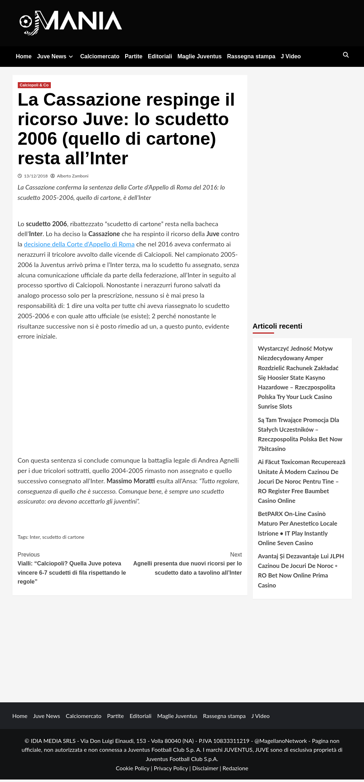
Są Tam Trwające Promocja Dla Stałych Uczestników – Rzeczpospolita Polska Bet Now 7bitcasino (300, 437)
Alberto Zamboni (73, 178)
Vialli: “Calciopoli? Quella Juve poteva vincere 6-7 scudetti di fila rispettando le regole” (74, 570)
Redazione (235, 770)
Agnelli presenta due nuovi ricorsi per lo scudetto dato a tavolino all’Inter (186, 565)
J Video (291, 56)
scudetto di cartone (63, 539)
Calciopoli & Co (34, 87)
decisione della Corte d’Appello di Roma (79, 246)
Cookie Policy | (135, 770)
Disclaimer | (207, 770)
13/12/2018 (36, 178)
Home (24, 56)
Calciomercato (99, 56)
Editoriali (160, 56)
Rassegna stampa (251, 56)
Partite (134, 56)
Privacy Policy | (173, 770)
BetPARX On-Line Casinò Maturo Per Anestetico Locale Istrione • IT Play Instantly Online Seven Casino (297, 530)
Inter (35, 539)
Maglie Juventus (199, 56)
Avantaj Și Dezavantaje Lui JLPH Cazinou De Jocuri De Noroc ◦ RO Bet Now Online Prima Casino (301, 573)
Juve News (56, 56)
